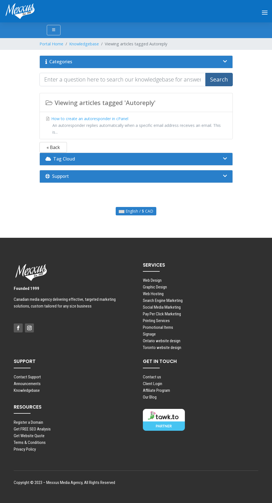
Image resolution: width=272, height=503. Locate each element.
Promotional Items (158, 327)
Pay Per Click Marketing (162, 313)
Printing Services (156, 320)
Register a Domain (28, 422)
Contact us (152, 376)
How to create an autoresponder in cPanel (136, 125)
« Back (53, 147)
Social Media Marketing (162, 307)
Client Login (152, 383)
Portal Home (51, 43)
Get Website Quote (29, 435)
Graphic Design (155, 287)
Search (219, 79)
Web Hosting (153, 293)
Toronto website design (162, 347)
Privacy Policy (25, 449)
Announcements (27, 383)
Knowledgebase (84, 43)
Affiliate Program (156, 390)
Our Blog (150, 397)
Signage (149, 334)
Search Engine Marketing (163, 300)
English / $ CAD (136, 211)
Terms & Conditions (30, 442)
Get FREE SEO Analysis (32, 429)
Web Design (152, 280)
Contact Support (27, 376)
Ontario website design (161, 340)
